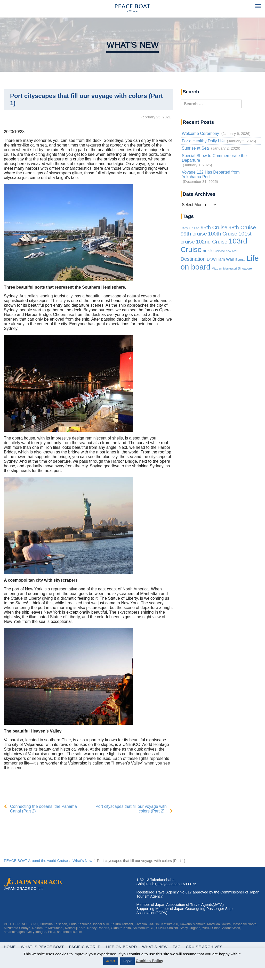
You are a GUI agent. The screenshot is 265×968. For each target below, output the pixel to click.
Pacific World (85, 947)
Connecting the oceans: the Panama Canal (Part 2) (43, 808)
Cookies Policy (149, 960)
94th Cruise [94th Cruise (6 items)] (190, 228)
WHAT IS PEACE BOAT (42, 947)
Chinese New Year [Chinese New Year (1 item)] (226, 251)
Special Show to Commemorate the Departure (214, 157)
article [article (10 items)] (208, 250)
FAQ (177, 947)
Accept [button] (110, 961)
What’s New (155, 947)
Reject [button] (127, 961)
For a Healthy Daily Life (203, 141)
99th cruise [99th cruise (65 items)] (194, 234)
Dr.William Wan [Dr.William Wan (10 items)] (220, 259)
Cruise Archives (204, 947)
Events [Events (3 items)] (240, 260)
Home (10, 947)
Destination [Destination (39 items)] (193, 259)
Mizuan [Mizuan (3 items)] (217, 268)
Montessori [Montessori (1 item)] (230, 268)
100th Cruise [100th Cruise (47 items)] (222, 234)
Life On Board (121, 947)
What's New (132, 45)
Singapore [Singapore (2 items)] (245, 268)
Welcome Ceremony (200, 133)
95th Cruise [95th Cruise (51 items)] (214, 227)
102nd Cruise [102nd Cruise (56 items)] (211, 242)
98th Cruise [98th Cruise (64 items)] (242, 227)
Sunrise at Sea (195, 148)
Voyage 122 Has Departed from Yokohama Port (210, 174)
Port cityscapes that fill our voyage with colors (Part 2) (131, 808)
